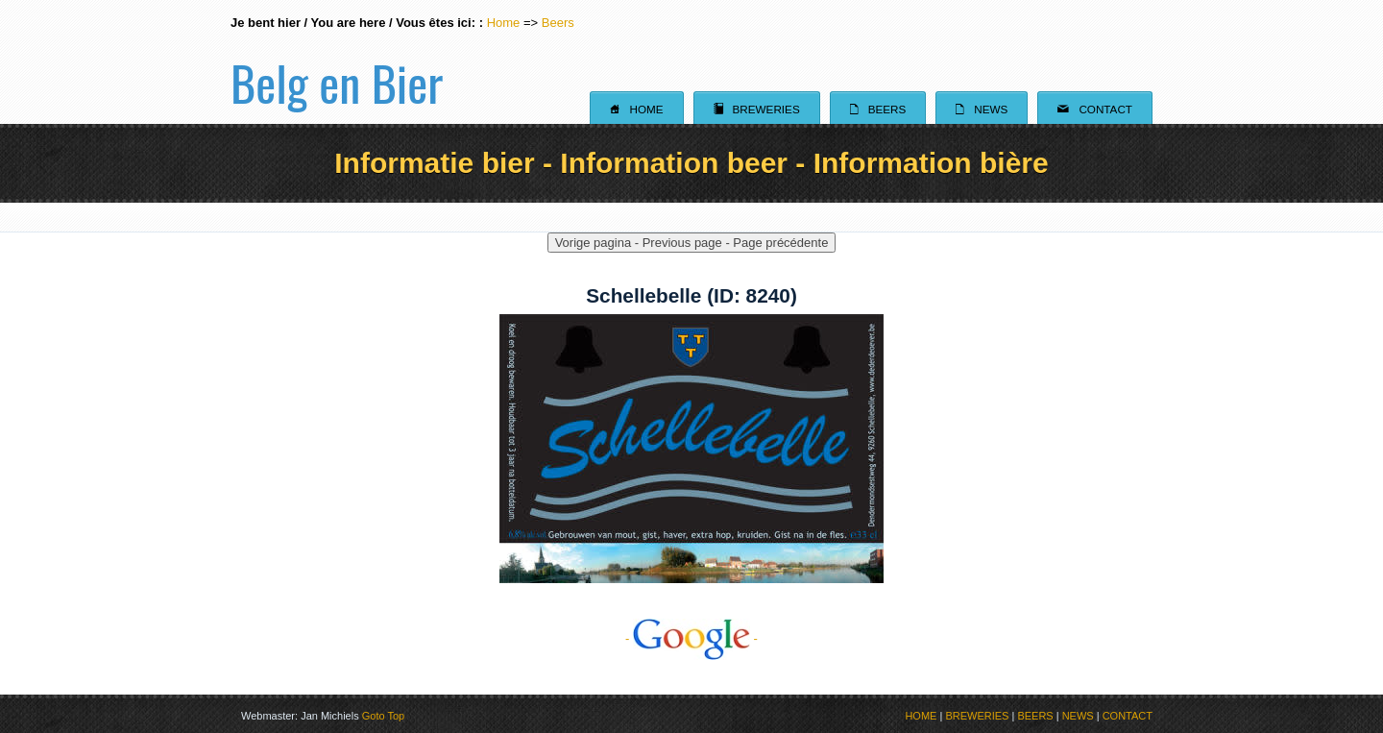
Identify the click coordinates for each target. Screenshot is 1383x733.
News (981, 108)
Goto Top (383, 715)
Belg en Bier (336, 61)
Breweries (757, 108)
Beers (558, 22)
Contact (1094, 108)
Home (504, 22)
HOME (920, 715)
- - (691, 638)
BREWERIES (976, 715)
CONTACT (1127, 715)
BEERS (1035, 715)
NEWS (1078, 715)
